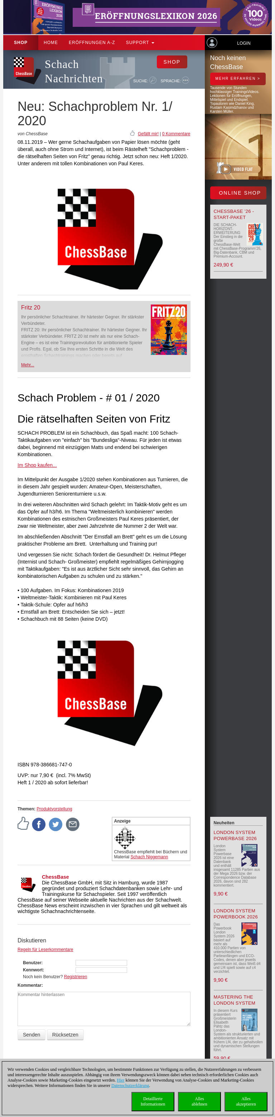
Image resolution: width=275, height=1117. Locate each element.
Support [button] (140, 42)
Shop (21, 42)
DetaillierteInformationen (153, 1101)
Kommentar (30, 985)
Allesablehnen (199, 1101)
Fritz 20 (30, 307)
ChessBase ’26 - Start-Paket (234, 214)
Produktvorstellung (54, 808)
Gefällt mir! (148, 133)
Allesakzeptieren (246, 1101)
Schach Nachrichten (74, 71)
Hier (120, 1080)
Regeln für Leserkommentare (45, 949)
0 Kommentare (176, 133)
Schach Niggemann (149, 856)
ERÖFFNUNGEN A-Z (92, 42)
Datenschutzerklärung (130, 1085)
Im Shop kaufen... (37, 465)
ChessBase (55, 877)
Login (243, 43)
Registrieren (75, 976)
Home (51, 42)
